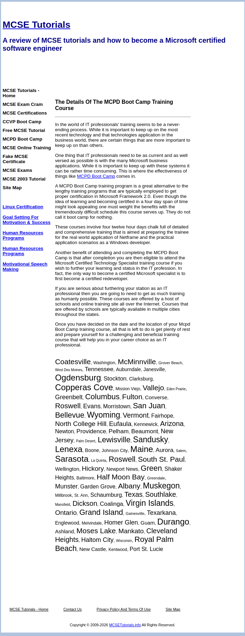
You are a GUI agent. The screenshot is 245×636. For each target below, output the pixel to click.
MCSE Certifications (25, 113)
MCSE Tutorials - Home (29, 609)
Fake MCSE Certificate (15, 159)
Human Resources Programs (23, 235)
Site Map (12, 187)
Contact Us (72, 609)
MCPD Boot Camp (22, 139)
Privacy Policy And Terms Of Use (124, 609)
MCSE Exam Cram (23, 104)
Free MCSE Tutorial (24, 130)
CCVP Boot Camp (22, 121)
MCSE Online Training (27, 147)
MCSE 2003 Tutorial (24, 179)
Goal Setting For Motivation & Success (27, 220)
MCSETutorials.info (125, 625)
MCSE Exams (17, 170)
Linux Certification (23, 206)
